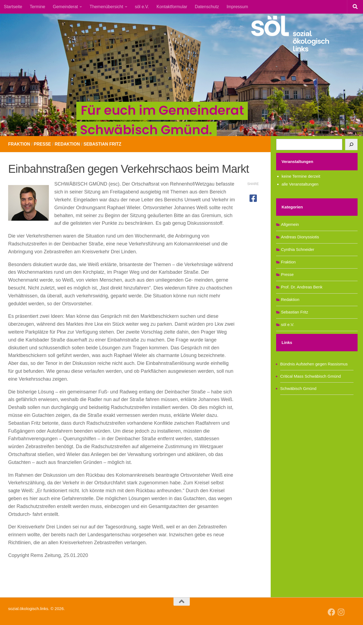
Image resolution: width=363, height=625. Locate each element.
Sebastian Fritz (104, 144)
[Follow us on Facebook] (331, 612)
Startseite (13, 6)
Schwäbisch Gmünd (298, 388)
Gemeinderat (65, 6)
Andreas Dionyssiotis (300, 237)
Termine (37, 6)
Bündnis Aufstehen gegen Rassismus (314, 364)
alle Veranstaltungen (300, 184)
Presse (43, 144)
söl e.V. (142, 6)
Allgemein (290, 224)
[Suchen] (351, 144)
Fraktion (19, 144)
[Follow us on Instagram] (341, 612)
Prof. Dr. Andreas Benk (302, 287)
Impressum (237, 6)
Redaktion (68, 144)
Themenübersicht (106, 6)
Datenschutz (207, 6)
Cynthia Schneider (297, 249)
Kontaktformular (172, 6)
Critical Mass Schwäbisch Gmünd (310, 376)
